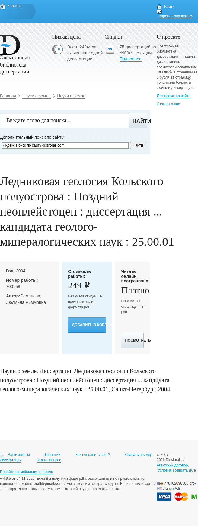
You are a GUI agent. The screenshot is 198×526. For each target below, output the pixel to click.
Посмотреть (134, 340)
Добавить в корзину (89, 325)
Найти (140, 121)
